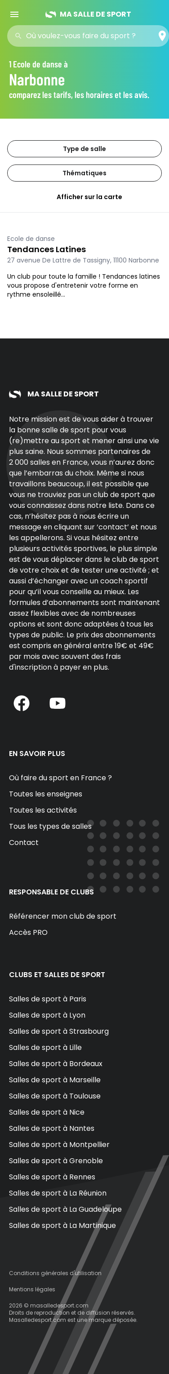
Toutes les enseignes (45, 794)
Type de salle (84, 148)
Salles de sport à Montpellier (59, 1144)
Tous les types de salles (50, 826)
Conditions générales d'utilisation (55, 1273)
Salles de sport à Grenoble (56, 1161)
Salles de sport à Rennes (52, 1177)
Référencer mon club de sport (62, 916)
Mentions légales (32, 1289)
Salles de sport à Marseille (55, 1080)
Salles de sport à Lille (45, 1047)
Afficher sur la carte (84, 196)
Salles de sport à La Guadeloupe (65, 1209)
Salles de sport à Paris (47, 999)
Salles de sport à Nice (46, 1112)
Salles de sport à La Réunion (58, 1193)
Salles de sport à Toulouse (55, 1096)
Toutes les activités (43, 810)
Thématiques (84, 173)
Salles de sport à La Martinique (62, 1225)
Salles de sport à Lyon (47, 1015)
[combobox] (91, 36)
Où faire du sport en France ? (60, 778)
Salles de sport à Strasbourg (59, 1031)
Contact (24, 842)
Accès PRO (28, 932)
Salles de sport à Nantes (51, 1128)
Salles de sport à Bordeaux (55, 1063)
